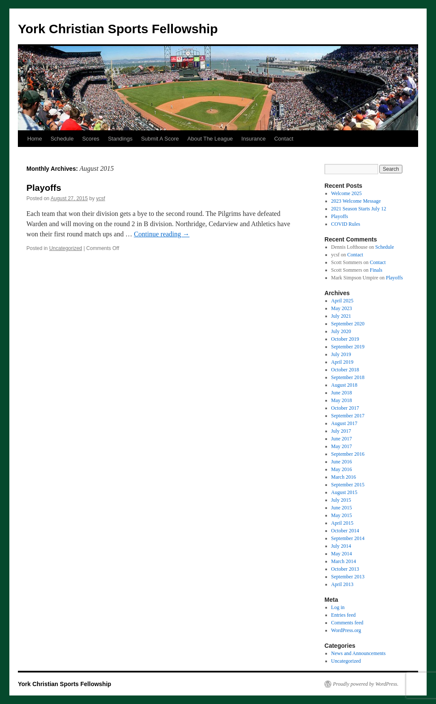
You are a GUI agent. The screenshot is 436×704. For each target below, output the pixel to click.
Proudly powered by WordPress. (366, 684)
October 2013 (345, 569)
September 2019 (347, 347)
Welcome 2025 (346, 193)
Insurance (253, 138)
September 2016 (347, 454)
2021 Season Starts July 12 (358, 209)
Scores (90, 138)
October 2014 (345, 531)
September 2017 (347, 416)
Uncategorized (65, 248)
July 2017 (341, 431)
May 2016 (341, 469)
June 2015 (341, 508)
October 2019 (345, 339)
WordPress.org (346, 630)
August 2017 (344, 423)
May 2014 (341, 554)
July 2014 (341, 546)
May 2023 (341, 308)
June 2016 (341, 462)
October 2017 (345, 408)
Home (34, 138)
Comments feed (347, 623)
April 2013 (342, 584)
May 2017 (341, 446)
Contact (283, 138)
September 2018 (347, 377)
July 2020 (341, 331)
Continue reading (161, 234)
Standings (120, 138)
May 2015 (341, 515)
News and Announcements (358, 653)
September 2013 (347, 577)
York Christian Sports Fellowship (118, 29)
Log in (338, 607)
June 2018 (341, 393)
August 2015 (344, 492)
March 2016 (343, 477)
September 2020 (347, 324)
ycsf (100, 198)
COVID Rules (345, 224)
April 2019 (342, 362)
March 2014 (343, 561)
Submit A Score (160, 138)
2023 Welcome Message (356, 201)
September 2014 (347, 538)
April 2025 (342, 301)
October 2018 (345, 370)
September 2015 (347, 485)
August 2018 (344, 385)
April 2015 (342, 523)
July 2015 (341, 500)
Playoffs (43, 188)
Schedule (62, 138)
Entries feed (343, 615)
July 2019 (341, 354)
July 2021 (341, 316)
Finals (376, 270)
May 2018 (341, 400)
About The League (210, 138)
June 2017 (341, 439)
